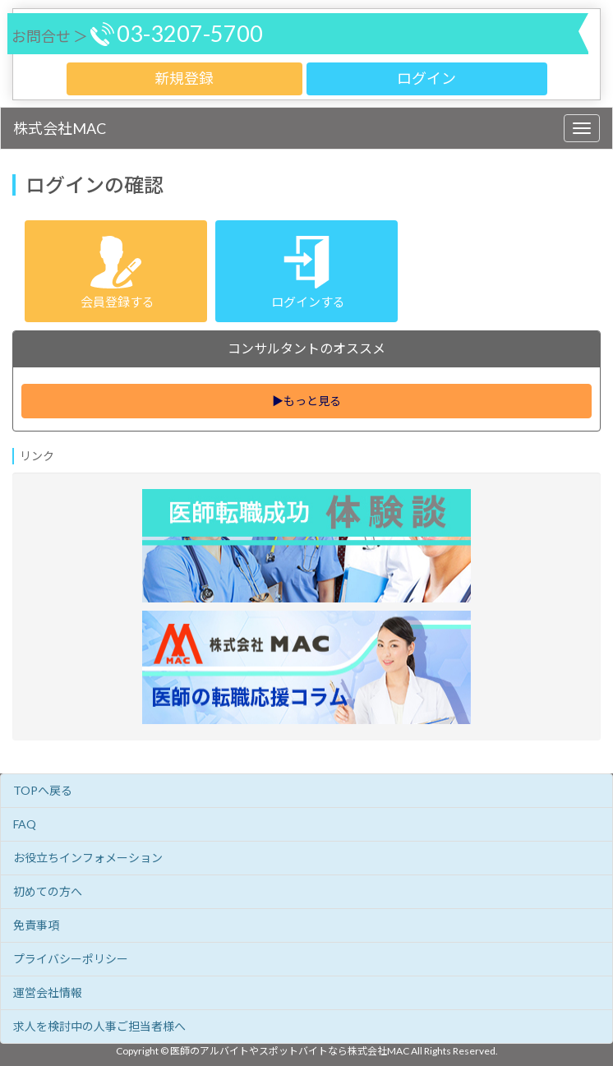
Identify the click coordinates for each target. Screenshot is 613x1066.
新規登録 (184, 78)
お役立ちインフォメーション (88, 858)
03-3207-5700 (190, 33)
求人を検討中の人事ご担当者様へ (99, 1026)
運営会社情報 (47, 992)
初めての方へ (47, 891)
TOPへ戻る (42, 790)
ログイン (426, 78)
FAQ (24, 824)
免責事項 (36, 925)
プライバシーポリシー (70, 959)
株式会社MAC (59, 128)
